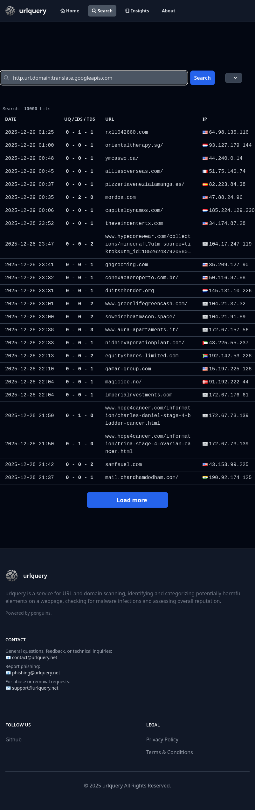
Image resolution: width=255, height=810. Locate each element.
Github (13, 739)
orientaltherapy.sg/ (134, 145)
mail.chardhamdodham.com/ (141, 478)
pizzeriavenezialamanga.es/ (145, 184)
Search (102, 11)
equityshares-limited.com (141, 356)
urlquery (112, 785)
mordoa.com (120, 197)
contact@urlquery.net (34, 657)
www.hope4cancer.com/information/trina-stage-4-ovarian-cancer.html (148, 444)
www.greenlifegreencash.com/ (146, 304)
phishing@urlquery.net (36, 673)
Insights (137, 11)
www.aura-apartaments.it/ (141, 330)
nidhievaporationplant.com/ (145, 343)
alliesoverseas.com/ (134, 171)
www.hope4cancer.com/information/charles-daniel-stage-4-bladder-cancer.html (148, 415)
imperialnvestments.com (138, 395)
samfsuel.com (123, 465)
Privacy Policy (162, 739)
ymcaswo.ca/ (122, 158)
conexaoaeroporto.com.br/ (141, 278)
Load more (127, 500)
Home (69, 11)
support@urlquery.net (35, 688)
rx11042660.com (126, 132)
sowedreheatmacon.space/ (140, 317)
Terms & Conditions (169, 752)
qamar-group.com (128, 369)
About (168, 11)
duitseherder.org (129, 291)
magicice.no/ (123, 382)
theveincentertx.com (134, 223)
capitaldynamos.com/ (134, 210)
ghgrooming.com (126, 265)
